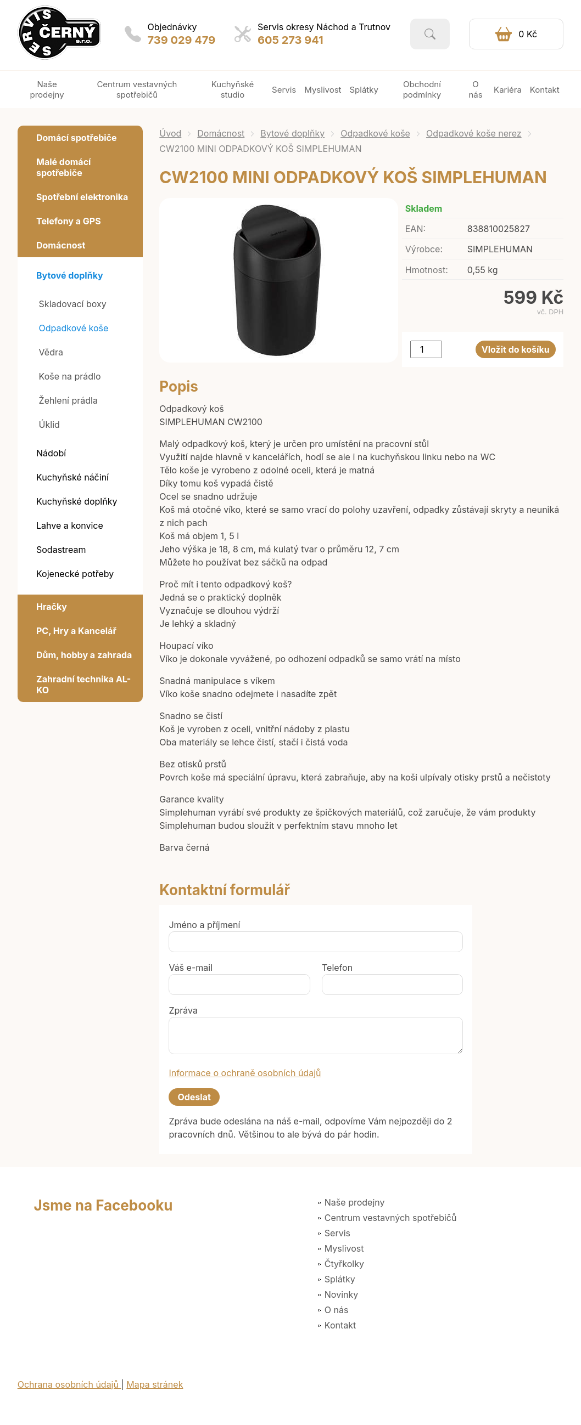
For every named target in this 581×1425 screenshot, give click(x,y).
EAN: (415, 228)
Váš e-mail (191, 967)
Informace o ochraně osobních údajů (245, 1072)
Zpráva (183, 1010)
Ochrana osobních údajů (69, 1384)
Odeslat (193, 1097)
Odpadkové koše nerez (474, 133)
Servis (337, 1233)
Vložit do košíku (516, 349)
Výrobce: (424, 249)
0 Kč (527, 34)
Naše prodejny (355, 1202)
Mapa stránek (154, 1384)
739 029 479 (182, 40)
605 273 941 (290, 40)
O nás (337, 1309)
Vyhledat (430, 34)
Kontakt (340, 1325)
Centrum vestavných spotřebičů (391, 1217)
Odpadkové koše (375, 133)
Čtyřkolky (344, 1263)
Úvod (170, 133)
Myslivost (344, 1248)
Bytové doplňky (292, 133)
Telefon (337, 967)
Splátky (340, 1279)
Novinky (341, 1294)
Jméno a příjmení (204, 924)
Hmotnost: (426, 269)
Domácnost (220, 133)
